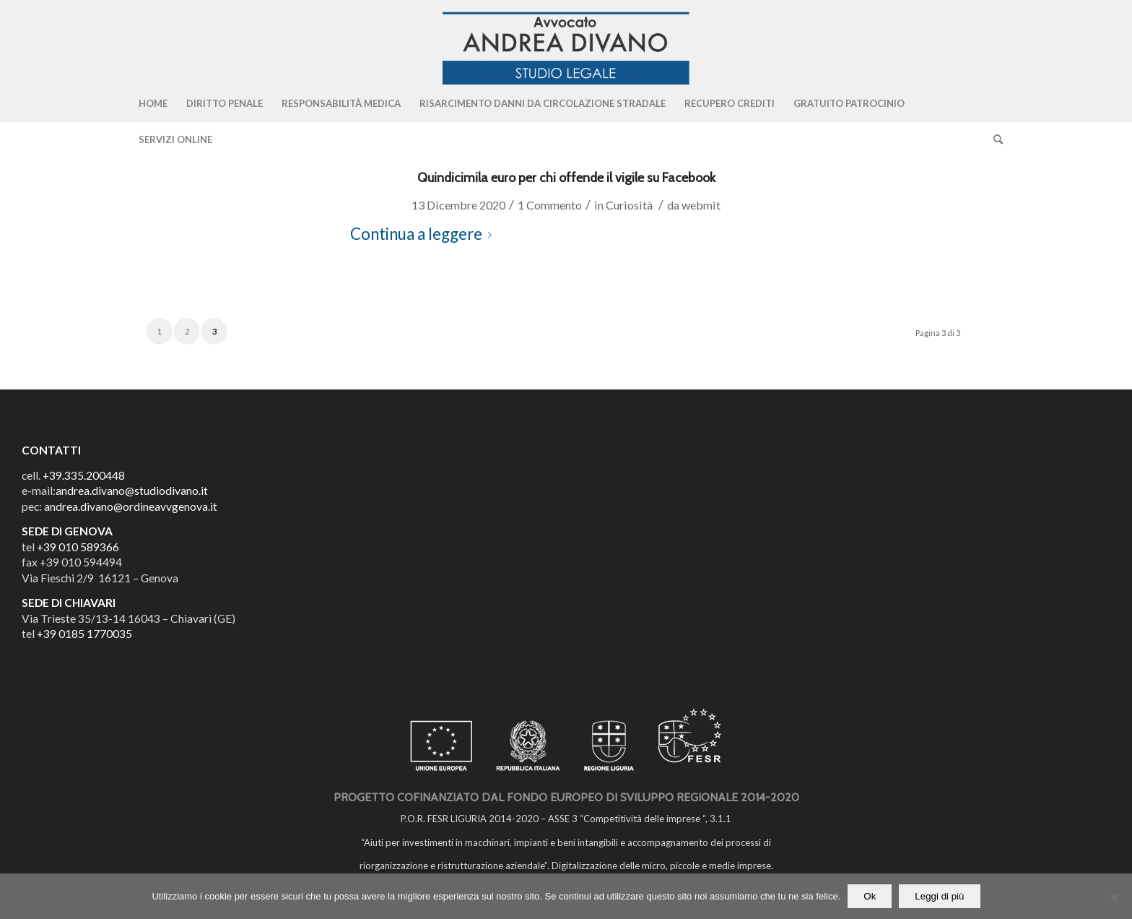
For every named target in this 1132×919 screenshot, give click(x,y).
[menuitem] (153, 103)
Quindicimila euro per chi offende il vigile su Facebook (566, 177)
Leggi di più (939, 896)
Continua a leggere (423, 234)
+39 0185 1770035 (84, 633)
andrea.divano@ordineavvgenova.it (130, 506)
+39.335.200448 (84, 475)
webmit (701, 205)
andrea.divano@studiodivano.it (132, 490)
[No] (1114, 896)
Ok (869, 896)
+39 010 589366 (78, 546)
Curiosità (629, 205)
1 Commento (550, 205)
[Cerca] (993, 139)
